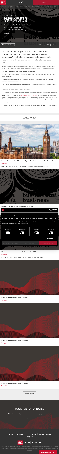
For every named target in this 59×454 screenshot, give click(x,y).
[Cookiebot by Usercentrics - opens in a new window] (50, 210)
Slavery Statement (41, 446)
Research (49, 434)
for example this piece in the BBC (29, 95)
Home (2, 6)
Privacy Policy (41, 448)
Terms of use (24, 446)
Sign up (29, 419)
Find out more (8, 33)
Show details (50, 238)
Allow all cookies (48, 243)
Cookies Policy (30, 446)
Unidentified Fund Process (26, 448)
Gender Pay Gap (49, 446)
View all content (29, 393)
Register (30, 437)
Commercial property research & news (14, 6)
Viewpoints (27, 6)
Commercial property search (14, 434)
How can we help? (46, 452)
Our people (32, 434)
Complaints (35, 446)
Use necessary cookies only (11, 243)
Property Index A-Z (34, 448)
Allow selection (29, 243)
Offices (41, 434)
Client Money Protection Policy (14, 448)
